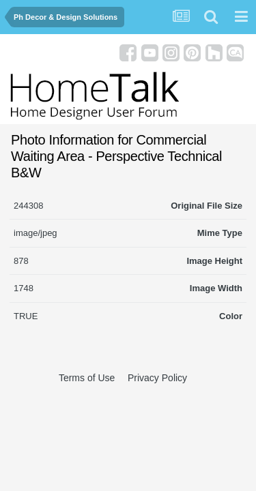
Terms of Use (87, 377)
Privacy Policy (157, 377)
